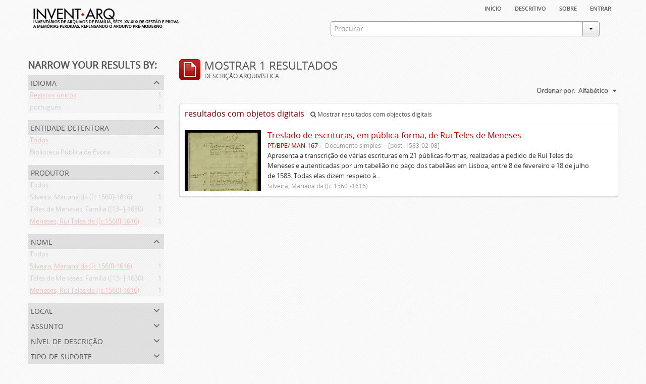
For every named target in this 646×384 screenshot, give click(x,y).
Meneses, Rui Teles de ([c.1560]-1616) (84, 223)
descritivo (530, 7)
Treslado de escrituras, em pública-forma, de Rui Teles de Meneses (394, 135)
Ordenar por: (555, 90)
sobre (568, 7)
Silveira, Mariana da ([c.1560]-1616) (81, 198)
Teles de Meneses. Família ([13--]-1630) (86, 210)
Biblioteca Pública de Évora (70, 153)
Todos (39, 141)
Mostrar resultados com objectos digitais (371, 114)
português (45, 109)
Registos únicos (53, 96)
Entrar (600, 7)
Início (493, 7)
